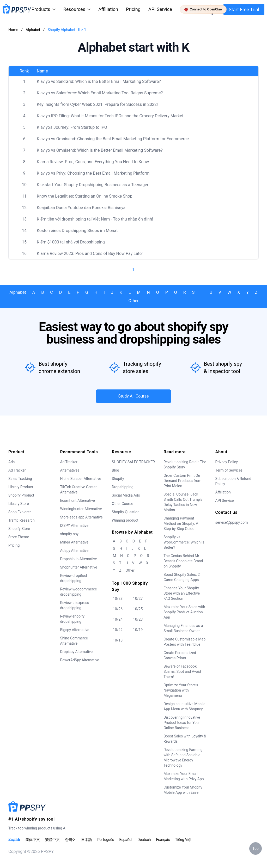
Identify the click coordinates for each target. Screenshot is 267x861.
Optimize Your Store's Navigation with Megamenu (180, 690)
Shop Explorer (19, 512)
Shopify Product (21, 495)
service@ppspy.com (231, 522)
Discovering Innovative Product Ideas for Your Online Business (181, 722)
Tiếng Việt (183, 840)
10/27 (138, 598)
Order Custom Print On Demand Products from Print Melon (182, 480)
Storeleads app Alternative (81, 517)
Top (255, 848)
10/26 (118, 609)
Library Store (18, 504)
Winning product (125, 520)
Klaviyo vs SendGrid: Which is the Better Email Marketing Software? (99, 81)
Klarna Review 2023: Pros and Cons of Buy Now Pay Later (90, 253)
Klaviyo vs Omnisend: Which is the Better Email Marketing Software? (100, 150)
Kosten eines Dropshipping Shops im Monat (77, 230)
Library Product (20, 487)
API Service (160, 9)
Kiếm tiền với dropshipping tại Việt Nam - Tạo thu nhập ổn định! (95, 219)
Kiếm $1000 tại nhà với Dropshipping (71, 242)
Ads (11, 462)
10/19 (138, 630)
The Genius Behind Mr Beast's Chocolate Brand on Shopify (183, 561)
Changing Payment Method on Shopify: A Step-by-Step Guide (180, 523)
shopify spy (69, 534)
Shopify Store (19, 529)
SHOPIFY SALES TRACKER (133, 462)
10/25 (138, 609)
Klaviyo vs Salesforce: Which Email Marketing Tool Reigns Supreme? (100, 92)
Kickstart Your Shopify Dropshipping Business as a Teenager (92, 184)
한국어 (70, 840)
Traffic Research (21, 520)
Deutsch (144, 840)
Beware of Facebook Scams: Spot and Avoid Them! (182, 671)
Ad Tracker (17, 470)
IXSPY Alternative (74, 525)
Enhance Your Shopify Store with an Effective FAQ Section (181, 593)
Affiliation (223, 492)
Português (105, 840)
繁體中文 (52, 840)
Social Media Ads (126, 495)
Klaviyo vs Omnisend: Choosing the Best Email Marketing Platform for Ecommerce (113, 138)
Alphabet (33, 30)
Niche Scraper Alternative (80, 479)
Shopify (118, 479)
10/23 (138, 619)
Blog (115, 470)
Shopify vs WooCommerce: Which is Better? (183, 542)
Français (163, 840)
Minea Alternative (74, 542)
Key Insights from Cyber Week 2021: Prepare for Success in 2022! (97, 104)
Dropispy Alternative (76, 652)
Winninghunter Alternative (81, 509)
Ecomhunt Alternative (77, 500)
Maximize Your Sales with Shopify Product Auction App (184, 612)
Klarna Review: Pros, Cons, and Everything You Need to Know (93, 161)
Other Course (122, 504)
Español (125, 840)
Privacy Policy (226, 462)
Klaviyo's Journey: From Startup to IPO (72, 127)
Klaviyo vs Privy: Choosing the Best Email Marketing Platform (93, 173)
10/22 (118, 630)
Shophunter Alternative (78, 567)
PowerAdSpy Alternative (79, 660)
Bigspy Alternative (74, 630)
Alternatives (69, 470)
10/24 (118, 619)
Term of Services (229, 470)
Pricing (133, 9)
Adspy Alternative (74, 550)
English (14, 839)
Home (13, 30)
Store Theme (18, 537)
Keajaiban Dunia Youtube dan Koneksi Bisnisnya (81, 207)
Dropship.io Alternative (78, 559)
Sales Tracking (20, 479)
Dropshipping (123, 487)
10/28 (118, 598)
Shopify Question (125, 512)
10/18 (118, 640)
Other (134, 300)
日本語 (86, 840)
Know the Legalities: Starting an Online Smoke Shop (84, 196)
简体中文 (32, 840)
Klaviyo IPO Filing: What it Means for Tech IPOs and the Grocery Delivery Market (110, 115)
